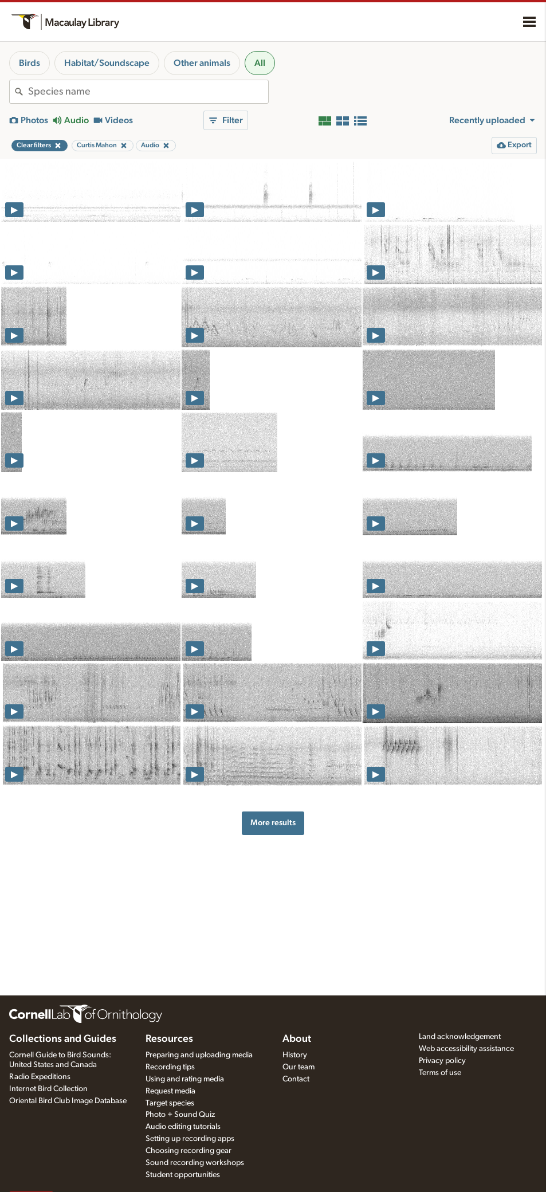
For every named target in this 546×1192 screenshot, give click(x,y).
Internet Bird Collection (48, 1089)
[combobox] (148, 91)
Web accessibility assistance (466, 1049)
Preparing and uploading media (199, 1055)
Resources (169, 1039)
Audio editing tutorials (183, 1127)
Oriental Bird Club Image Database (68, 1101)
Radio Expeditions (39, 1077)
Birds (29, 63)
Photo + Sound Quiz (180, 1115)
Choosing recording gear (188, 1151)
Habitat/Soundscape (107, 63)
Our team (298, 1067)
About (296, 1039)
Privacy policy (442, 1061)
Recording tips (170, 1067)
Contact (295, 1079)
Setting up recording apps (190, 1139)
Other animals (202, 63)
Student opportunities (183, 1175)
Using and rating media (185, 1079)
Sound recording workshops (195, 1163)
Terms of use (440, 1073)
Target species (170, 1103)
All (259, 63)
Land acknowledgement (460, 1037)
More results (273, 822)
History (294, 1055)
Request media (170, 1091)
